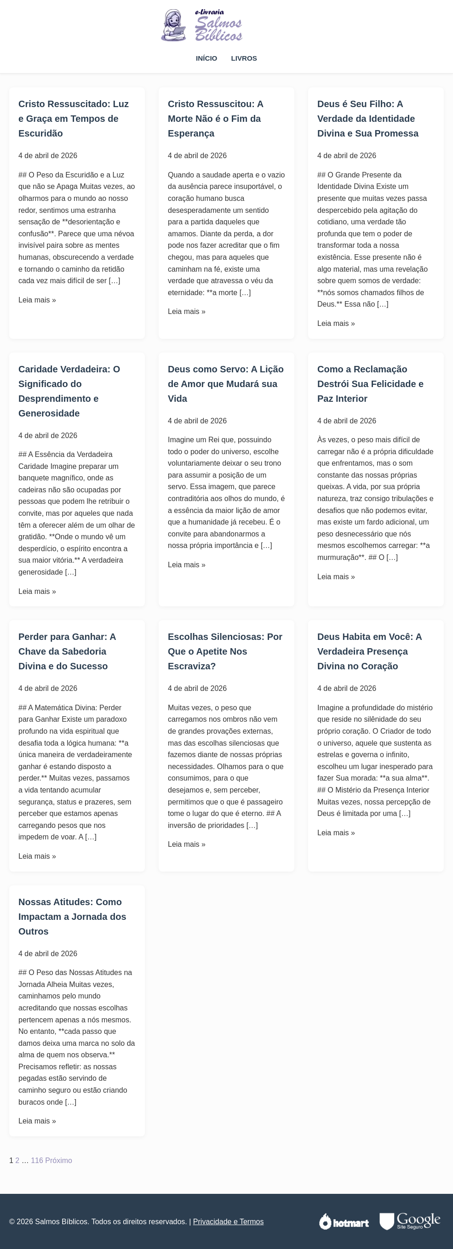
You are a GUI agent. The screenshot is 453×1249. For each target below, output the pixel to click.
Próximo (58, 1160)
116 (37, 1160)
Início (206, 58)
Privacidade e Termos (228, 1222)
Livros (244, 58)
